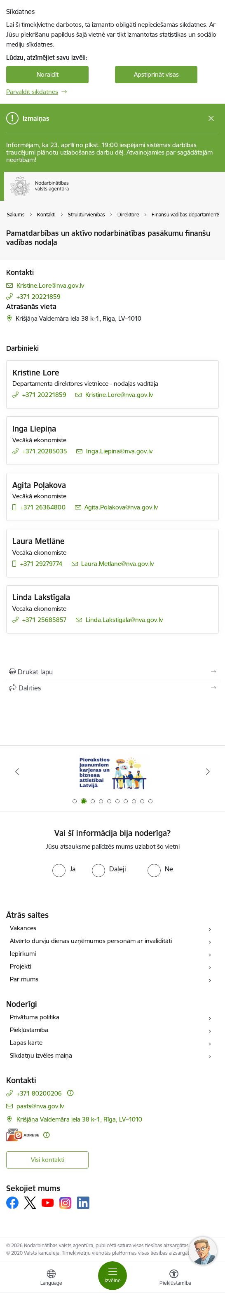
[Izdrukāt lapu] (112, 672)
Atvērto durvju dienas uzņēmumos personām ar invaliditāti (91, 941)
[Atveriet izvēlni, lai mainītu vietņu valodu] (51, 1278)
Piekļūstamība (29, 1030)
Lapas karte (26, 1043)
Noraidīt (48, 74)
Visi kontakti (47, 1160)
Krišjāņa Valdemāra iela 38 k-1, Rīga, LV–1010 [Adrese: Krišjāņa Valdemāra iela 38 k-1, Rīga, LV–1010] (79, 1119)
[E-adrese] (22, 1135)
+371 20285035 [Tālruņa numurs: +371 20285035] (44, 451)
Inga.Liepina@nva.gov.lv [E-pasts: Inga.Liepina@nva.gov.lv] (119, 451)
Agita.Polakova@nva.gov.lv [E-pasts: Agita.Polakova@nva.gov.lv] (121, 507)
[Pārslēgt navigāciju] (112, 1275)
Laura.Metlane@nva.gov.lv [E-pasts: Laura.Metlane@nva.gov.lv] (117, 564)
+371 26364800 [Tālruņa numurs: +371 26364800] (43, 507)
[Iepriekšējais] (17, 771)
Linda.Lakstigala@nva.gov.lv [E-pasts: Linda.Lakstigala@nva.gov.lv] (124, 620)
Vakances (23, 928)
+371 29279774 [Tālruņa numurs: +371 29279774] (41, 564)
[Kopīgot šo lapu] (112, 688)
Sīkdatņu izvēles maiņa (41, 1055)
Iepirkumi (23, 953)
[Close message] (211, 118)
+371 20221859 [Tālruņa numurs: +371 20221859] (38, 296)
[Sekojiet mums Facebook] (12, 1203)
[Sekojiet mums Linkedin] (83, 1203)
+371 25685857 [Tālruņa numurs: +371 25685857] (44, 620)
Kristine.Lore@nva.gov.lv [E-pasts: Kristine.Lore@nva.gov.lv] (50, 285)
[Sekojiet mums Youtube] (48, 1202)
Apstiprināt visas (156, 74)
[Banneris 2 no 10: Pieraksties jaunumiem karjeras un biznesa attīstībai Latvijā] (112, 772)
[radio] (63, 869)
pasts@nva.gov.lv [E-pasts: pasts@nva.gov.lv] (40, 1106)
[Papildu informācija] (70, 1093)
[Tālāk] (207, 771)
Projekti (20, 966)
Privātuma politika (34, 1017)
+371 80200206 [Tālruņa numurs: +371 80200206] (39, 1093)
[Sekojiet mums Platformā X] (30, 1203)
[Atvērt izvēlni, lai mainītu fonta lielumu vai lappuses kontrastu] (173, 1278)
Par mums (24, 979)
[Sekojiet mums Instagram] (65, 1203)
